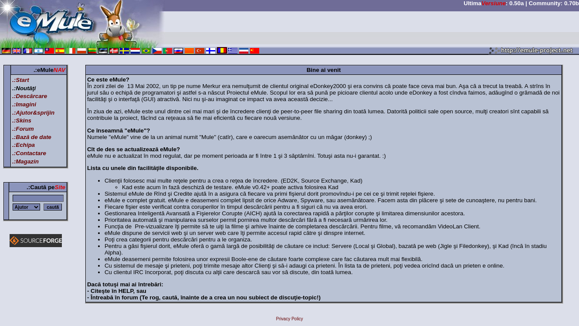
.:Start (20, 80)
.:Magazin (25, 161)
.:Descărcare (29, 96)
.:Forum (23, 129)
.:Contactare (29, 153)
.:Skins (21, 120)
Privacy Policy (289, 318)
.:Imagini (24, 104)
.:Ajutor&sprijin (33, 112)
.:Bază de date (31, 137)
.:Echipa (23, 145)
